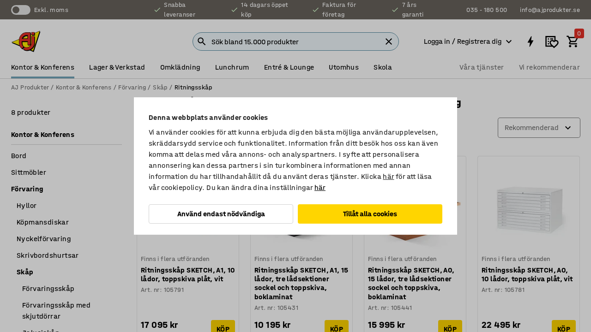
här (388, 176)
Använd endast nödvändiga (221, 213)
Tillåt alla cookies (370, 213)
